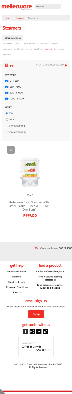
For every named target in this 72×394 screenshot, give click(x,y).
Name (11, 119)
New (11, 113)
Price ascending (17, 125)
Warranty (16, 276)
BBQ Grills (55, 43)
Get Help (16, 265)
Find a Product (50, 265)
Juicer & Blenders (29, 43)
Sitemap (16, 292)
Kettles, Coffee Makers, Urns (50, 271)
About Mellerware (17, 282)
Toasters (17, 43)
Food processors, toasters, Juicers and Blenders (50, 286)
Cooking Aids (7, 49)
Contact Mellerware (16, 271)
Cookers (29, 49)
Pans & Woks (19, 49)
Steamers (48, 49)
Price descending (17, 132)
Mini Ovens (7, 54)
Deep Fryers (38, 49)
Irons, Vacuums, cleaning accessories (50, 278)
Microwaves (7, 43)
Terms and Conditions (17, 287)
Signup (36, 314)
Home (8, 18)
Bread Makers (59, 49)
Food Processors (43, 43)
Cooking (20, 18)
